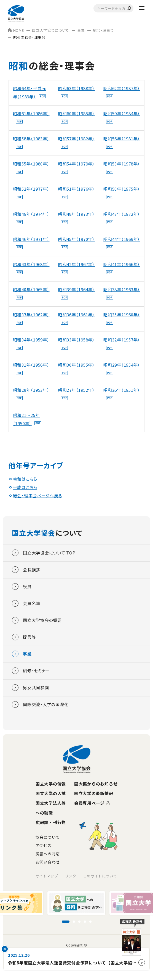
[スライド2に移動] (74, 922)
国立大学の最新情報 (93, 793)
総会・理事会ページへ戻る (37, 495)
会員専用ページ (89, 803)
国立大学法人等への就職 (51, 808)
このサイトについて (100, 876)
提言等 (24, 637)
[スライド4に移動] (85, 922)
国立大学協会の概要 (37, 620)
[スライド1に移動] (65, 922)
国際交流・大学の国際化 (40, 704)
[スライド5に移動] (90, 922)
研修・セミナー (31, 670)
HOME (16, 30)
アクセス (44, 845)
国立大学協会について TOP (44, 552)
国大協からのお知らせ (96, 784)
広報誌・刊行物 (51, 822)
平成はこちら (25, 487)
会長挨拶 (26, 569)
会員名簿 (26, 603)
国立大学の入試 (51, 793)
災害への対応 (48, 853)
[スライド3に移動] (79, 922)
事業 (81, 30)
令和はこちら (25, 479)
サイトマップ (47, 876)
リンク (70, 876)
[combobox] (113, 8)
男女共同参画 (30, 687)
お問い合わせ (48, 862)
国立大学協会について (50, 30)
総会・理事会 (103, 30)
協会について (48, 837)
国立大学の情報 (51, 784)
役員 (22, 586)
